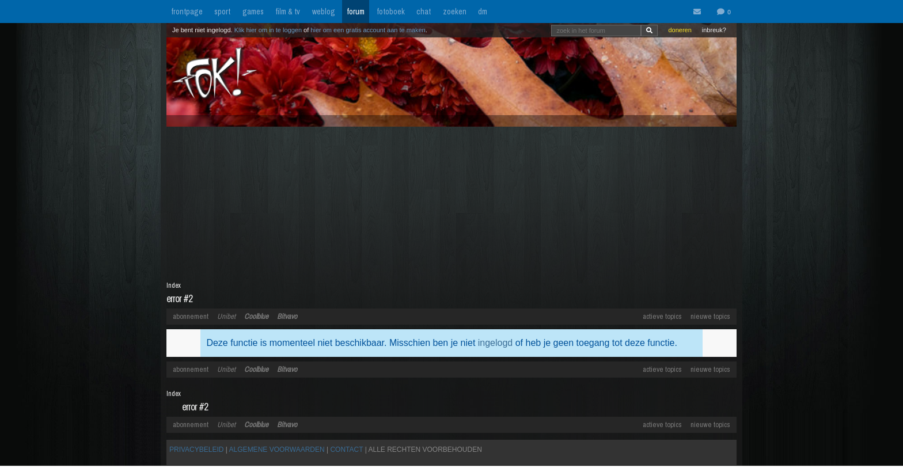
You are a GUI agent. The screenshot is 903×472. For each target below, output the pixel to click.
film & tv (287, 11)
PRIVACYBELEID (196, 450)
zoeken (454, 11)
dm (482, 11)
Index (173, 285)
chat (423, 11)
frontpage (187, 11)
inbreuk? (714, 29)
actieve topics (662, 316)
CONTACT (346, 450)
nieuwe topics (710, 316)
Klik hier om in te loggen (268, 29)
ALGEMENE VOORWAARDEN (277, 450)
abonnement (190, 316)
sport (222, 11)
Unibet (226, 316)
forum (356, 11)
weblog (323, 11)
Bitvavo (287, 316)
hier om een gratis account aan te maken (367, 29)
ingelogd (495, 343)
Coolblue (256, 316)
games (253, 11)
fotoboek (391, 11)
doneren (679, 29)
